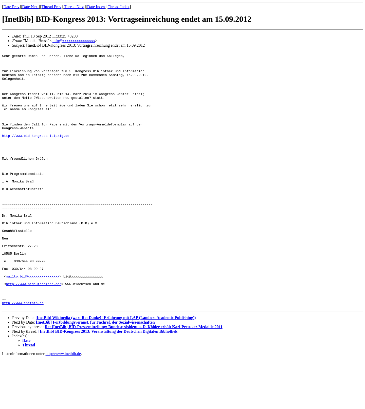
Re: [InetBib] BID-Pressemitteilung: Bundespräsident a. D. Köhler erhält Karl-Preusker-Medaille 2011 (133, 378)
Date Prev (11, 7)
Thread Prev (51, 7)
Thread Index (119, 7)
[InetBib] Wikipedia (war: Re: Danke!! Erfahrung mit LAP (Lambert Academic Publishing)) (115, 368)
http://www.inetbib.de (23, 353)
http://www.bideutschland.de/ (33, 330)
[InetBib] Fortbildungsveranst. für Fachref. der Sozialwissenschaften (95, 373)
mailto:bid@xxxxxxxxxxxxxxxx (33, 321)
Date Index (96, 7)
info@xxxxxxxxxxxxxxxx (73, 41)
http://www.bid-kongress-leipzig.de (35, 152)
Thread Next (74, 7)
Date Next (30, 7)
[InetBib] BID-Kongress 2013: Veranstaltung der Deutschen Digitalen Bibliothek (108, 382)
